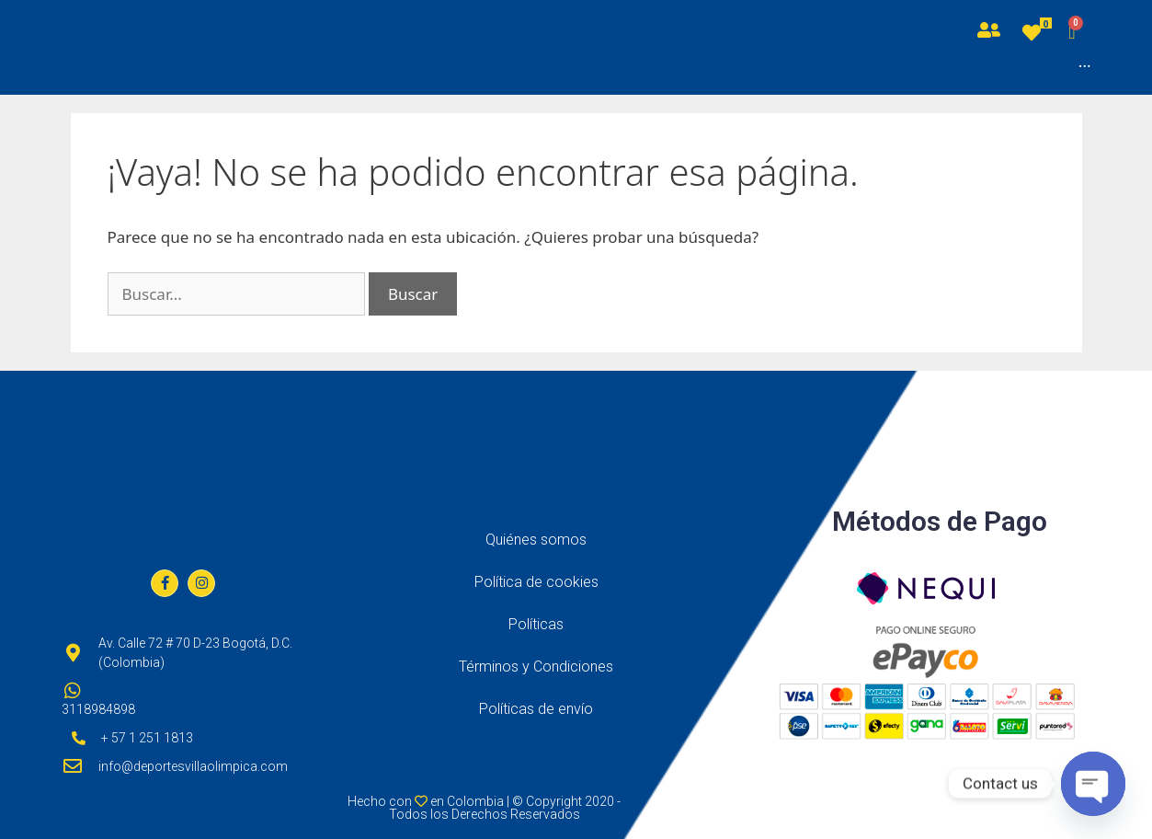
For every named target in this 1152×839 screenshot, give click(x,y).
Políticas (536, 624)
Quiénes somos (536, 539)
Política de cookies (536, 582)
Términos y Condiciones (536, 666)
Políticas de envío (536, 709)
